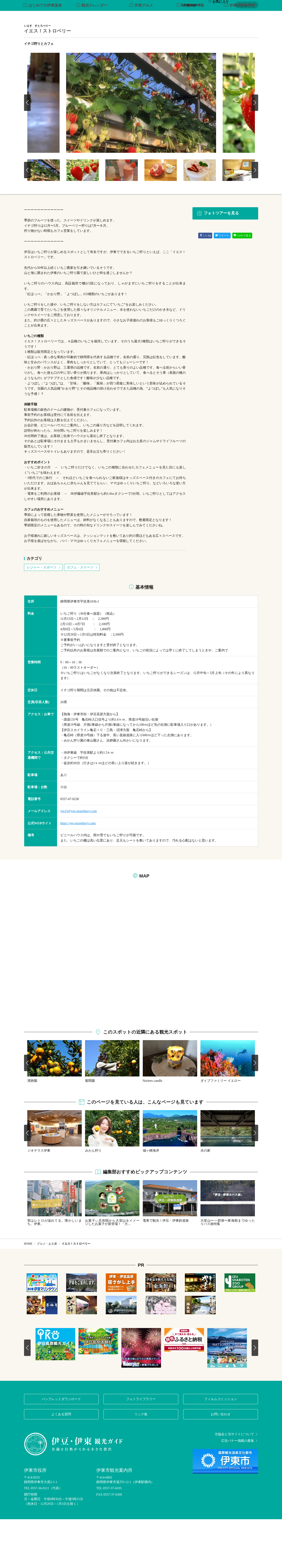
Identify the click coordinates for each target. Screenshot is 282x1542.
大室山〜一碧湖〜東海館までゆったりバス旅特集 (227, 1245)
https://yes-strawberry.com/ (78, 846)
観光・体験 (154, 16)
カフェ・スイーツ (82, 590)
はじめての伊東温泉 (42, 28)
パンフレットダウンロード (61, 1422)
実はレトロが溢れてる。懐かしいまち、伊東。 (54, 1245)
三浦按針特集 (190, 28)
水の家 (205, 1173)
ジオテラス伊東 (38, 1173)
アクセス (251, 16)
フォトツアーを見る (218, 236)
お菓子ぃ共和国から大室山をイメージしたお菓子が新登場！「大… (112, 1245)
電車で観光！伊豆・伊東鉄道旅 (166, 1243)
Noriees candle (152, 1103)
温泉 (172, 16)
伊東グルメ (141, 28)
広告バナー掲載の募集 (239, 1463)
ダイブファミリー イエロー (220, 1103)
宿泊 (235, 16)
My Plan (246, 5)
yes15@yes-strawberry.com (78, 834)
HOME (28, 1266)
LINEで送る (242, 258)
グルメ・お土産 (194, 16)
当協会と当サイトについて (236, 1457)
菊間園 (90, 1103)
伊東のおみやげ (239, 28)
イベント (218, 16)
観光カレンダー (91, 28)
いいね (205, 258)
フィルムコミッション (220, 1422)
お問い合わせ (220, 1437)
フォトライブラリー (141, 1422)
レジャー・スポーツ (44, 590)
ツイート (222, 258)
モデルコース (130, 16)
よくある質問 (61, 1437)
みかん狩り (93, 1173)
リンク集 (140, 1437)
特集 (110, 16)
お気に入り (218, 5)
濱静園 (32, 1103)
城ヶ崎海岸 (151, 1173)
